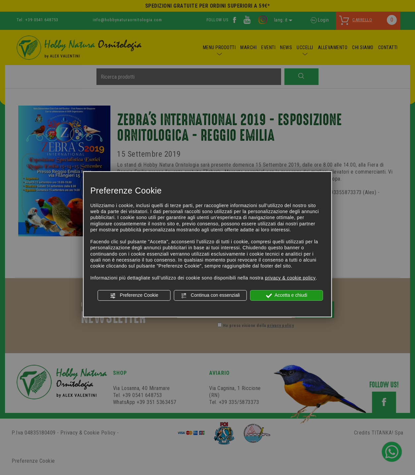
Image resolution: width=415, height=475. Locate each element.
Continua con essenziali (210, 295)
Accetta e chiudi (286, 295)
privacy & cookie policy (290, 277)
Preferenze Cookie (134, 295)
